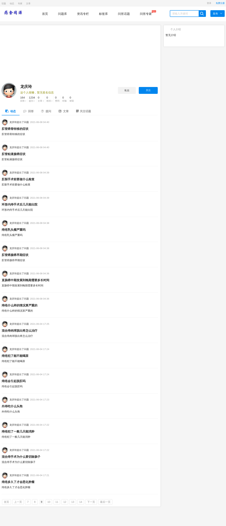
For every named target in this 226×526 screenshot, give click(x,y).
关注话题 (83, 111)
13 (72, 501)
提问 (32, 99)
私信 (126, 90)
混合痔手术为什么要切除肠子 (21, 456)
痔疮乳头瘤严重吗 (13, 229)
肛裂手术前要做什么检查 (18, 179)
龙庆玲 (26, 86)
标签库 (103, 13)
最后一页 (105, 501)
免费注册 (220, 3)
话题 (3, 3)
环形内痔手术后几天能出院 (19, 204)
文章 (28, 3)
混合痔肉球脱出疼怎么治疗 (19, 330)
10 (48, 501)
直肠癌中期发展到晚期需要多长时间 (25, 280)
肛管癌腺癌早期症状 (15, 255)
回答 (23, 99)
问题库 (62, 13)
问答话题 (124, 13)
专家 (20, 3)
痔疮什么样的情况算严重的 (19, 305)
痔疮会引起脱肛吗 (13, 381)
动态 (12, 3)
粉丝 (49, 99)
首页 (45, 13)
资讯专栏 (83, 13)
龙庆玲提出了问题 (19, 122)
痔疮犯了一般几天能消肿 (18, 431)
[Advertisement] (80, 55)
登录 (209, 3)
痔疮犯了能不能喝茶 (15, 355)
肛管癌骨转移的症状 (15, 128)
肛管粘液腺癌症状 (13, 154)
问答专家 (146, 12)
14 (80, 501)
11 (56, 501)
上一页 (18, 501)
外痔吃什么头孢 (12, 406)
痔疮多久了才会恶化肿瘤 (18, 482)
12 (64, 501)
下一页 (91, 501)
